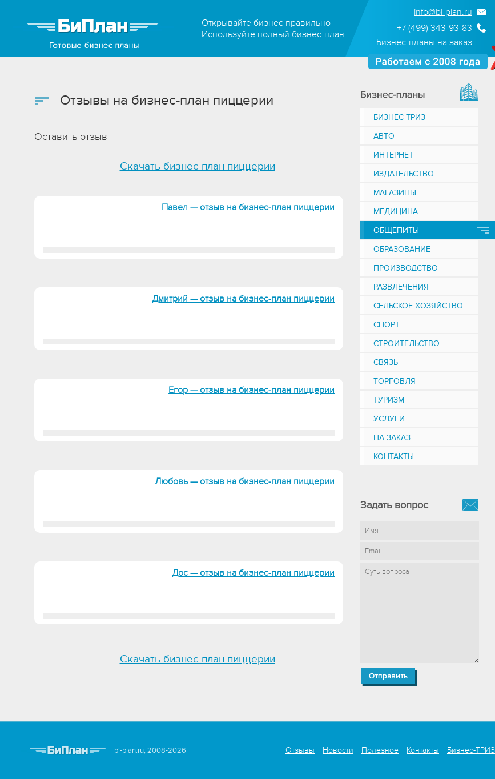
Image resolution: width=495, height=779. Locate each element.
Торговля (394, 381)
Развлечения (401, 287)
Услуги (389, 419)
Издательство (403, 174)
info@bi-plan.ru (443, 12)
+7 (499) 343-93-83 (434, 28)
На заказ (392, 438)
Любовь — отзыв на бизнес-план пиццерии (245, 481)
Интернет (393, 155)
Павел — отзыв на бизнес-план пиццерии (248, 207)
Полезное (380, 750)
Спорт (386, 325)
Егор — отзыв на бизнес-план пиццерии (251, 390)
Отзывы (300, 750)
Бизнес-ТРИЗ (399, 117)
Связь (385, 362)
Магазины (394, 193)
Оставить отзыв (70, 137)
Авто (384, 136)
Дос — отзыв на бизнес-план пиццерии (253, 573)
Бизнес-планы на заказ (424, 42)
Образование (401, 249)
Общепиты (396, 230)
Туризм (388, 400)
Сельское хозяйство (418, 306)
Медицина (395, 211)
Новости (338, 750)
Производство (405, 268)
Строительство (406, 343)
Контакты (393, 456)
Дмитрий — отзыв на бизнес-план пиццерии (243, 298)
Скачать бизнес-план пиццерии (197, 166)
